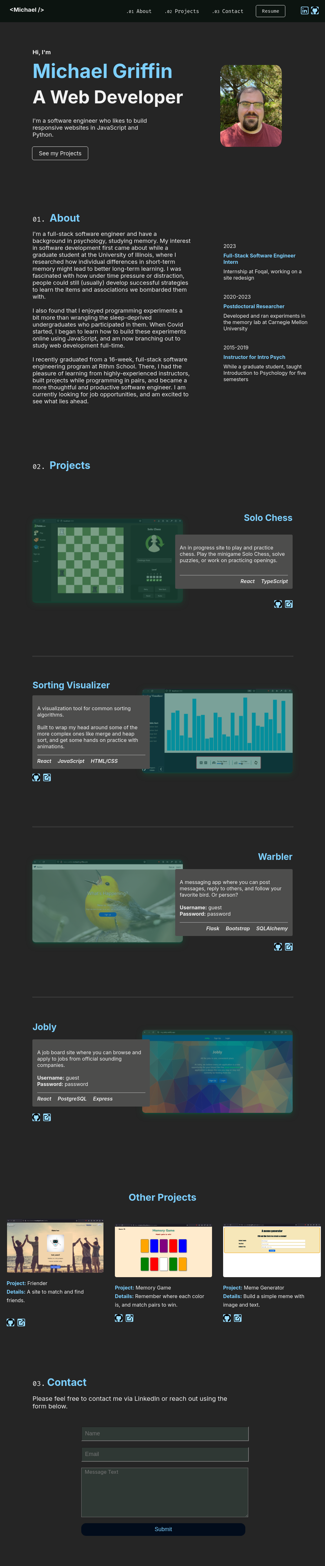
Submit (163, 1529)
